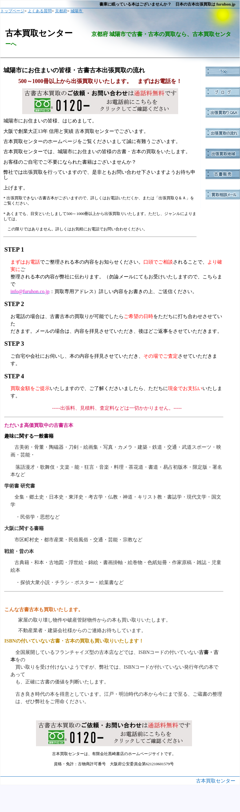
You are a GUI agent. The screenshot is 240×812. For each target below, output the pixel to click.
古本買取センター (215, 780)
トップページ (12, 11)
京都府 (61, 11)
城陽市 (76, 11)
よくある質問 (40, 11)
